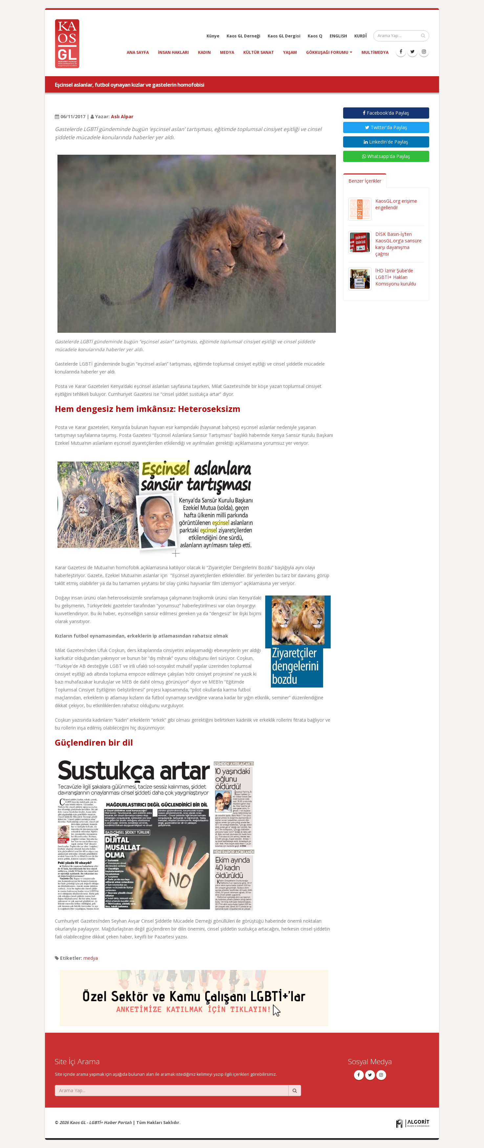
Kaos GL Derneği (243, 36)
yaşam (290, 52)
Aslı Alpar (122, 116)
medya (227, 52)
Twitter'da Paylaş (386, 127)
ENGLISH (338, 36)
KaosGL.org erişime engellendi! (396, 204)
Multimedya (375, 52)
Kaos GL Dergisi (284, 36)
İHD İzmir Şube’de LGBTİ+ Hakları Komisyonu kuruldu (395, 277)
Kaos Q (315, 36)
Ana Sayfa (138, 52)
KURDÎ (360, 36)
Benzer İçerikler (364, 181)
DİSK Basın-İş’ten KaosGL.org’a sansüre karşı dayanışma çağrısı (398, 244)
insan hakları (173, 52)
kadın (204, 52)
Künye (213, 36)
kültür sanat (258, 52)
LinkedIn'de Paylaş (386, 142)
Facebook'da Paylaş (386, 113)
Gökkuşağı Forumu (327, 52)
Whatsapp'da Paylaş (386, 156)
